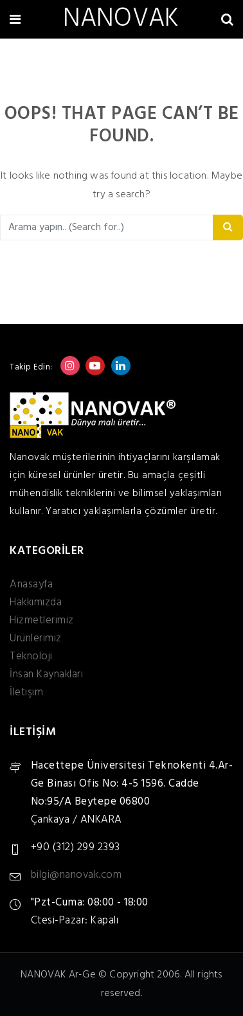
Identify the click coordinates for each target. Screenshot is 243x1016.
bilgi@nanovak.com (76, 875)
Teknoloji (31, 656)
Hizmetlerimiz (42, 620)
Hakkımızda (36, 602)
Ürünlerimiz (36, 638)
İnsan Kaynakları (46, 674)
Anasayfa (31, 584)
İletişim (26, 692)
